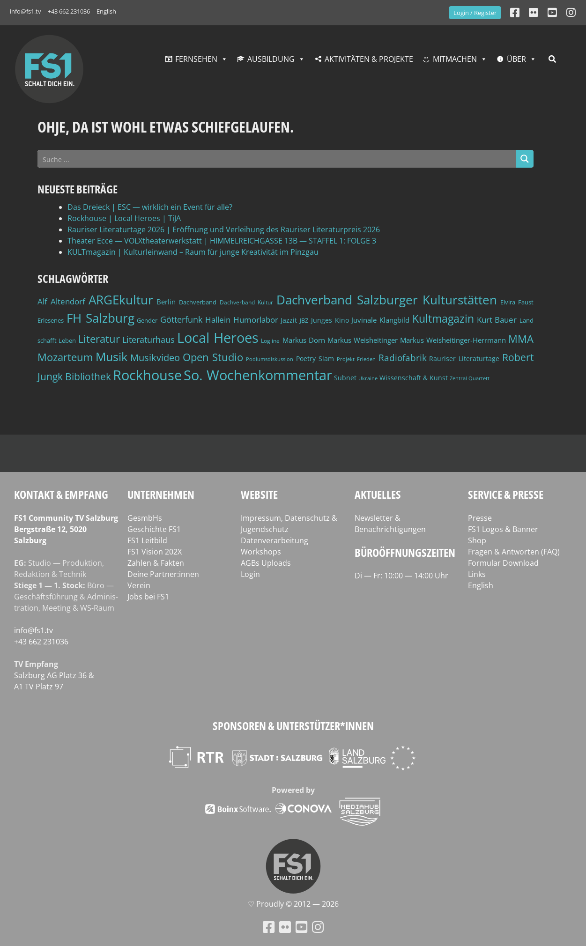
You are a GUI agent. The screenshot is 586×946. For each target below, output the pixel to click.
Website (259, 494)
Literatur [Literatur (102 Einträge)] (99, 339)
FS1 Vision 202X (154, 552)
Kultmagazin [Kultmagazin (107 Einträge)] (443, 318)
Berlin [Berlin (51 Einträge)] (166, 302)
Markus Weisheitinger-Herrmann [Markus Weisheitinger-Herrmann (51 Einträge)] (453, 340)
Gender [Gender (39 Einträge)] (147, 321)
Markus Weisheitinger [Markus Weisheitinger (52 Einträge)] (362, 340)
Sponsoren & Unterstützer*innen (293, 725)
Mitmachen (455, 59)
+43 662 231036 (69, 11)
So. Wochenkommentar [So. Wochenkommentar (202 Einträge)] (258, 375)
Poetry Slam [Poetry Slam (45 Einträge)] (315, 358)
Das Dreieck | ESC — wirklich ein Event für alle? (149, 207)
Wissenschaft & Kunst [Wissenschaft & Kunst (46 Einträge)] (413, 377)
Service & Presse (505, 494)
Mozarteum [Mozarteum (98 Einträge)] (65, 357)
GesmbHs (144, 518)
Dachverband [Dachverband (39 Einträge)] (197, 302)
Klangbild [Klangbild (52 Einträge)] (394, 320)
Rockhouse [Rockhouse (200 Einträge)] (147, 375)
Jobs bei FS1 (148, 596)
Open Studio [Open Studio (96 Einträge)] (213, 357)
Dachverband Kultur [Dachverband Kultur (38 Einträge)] (246, 302)
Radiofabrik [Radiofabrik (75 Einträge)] (402, 358)
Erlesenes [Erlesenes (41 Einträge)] (50, 320)
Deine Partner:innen (163, 574)
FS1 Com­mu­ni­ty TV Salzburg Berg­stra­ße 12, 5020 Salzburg (66, 529)
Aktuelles (378, 494)
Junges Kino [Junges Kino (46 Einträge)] (330, 320)
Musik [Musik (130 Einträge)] (111, 356)
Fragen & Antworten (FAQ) (514, 552)
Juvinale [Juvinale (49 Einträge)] (364, 320)
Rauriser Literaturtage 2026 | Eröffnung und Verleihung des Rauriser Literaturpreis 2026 (223, 229)
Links (477, 574)
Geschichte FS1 (154, 529)
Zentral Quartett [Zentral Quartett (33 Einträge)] (470, 378)
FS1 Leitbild (147, 540)
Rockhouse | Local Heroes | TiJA (124, 218)
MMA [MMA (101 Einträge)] (521, 339)
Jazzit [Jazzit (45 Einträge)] (289, 320)
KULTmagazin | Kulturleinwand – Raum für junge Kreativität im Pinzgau (193, 252)
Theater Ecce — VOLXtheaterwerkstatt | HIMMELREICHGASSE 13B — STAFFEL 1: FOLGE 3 (221, 241)
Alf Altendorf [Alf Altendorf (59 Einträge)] (61, 301)
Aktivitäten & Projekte (369, 59)
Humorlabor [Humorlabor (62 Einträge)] (255, 319)
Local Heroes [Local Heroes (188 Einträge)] (218, 337)
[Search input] (277, 158)
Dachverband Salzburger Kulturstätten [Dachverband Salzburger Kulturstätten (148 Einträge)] (386, 299)
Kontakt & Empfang (61, 494)
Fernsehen (196, 59)
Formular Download (503, 563)
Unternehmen (160, 494)
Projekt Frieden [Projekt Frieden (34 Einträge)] (356, 358)
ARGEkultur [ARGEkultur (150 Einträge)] (121, 299)
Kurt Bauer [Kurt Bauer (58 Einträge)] (497, 319)
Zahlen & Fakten (155, 563)
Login (250, 574)
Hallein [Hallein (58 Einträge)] (217, 319)
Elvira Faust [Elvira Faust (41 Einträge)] (517, 302)
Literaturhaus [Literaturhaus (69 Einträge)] (148, 339)
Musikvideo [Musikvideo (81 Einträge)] (155, 357)
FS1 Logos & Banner (503, 529)
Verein (138, 585)
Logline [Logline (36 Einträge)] (270, 340)
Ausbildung (271, 59)
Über (516, 59)
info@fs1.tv (25, 11)
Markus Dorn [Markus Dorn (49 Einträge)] (303, 340)
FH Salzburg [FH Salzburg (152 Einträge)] (100, 318)
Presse (480, 518)
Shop (477, 540)
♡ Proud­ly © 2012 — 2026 (293, 904)
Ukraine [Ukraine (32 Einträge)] (368, 378)
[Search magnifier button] (525, 159)
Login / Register (475, 12)
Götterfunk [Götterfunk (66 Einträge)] (181, 319)
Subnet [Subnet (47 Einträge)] (345, 377)
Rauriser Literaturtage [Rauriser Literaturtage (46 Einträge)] (464, 358)
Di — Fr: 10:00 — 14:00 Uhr (401, 575)
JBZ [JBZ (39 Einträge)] (304, 321)
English (106, 11)
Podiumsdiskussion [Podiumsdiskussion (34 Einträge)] (269, 358)
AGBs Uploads (266, 563)
